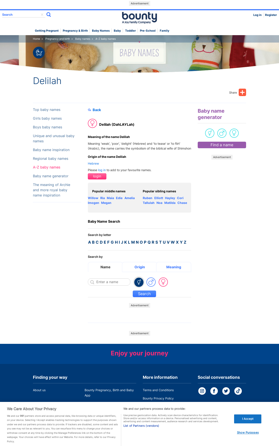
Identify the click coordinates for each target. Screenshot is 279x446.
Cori (180, 198)
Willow (93, 198)
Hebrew (93, 163)
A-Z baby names (46, 167)
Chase (182, 203)
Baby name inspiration (51, 150)
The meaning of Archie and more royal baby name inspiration (51, 190)
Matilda (169, 203)
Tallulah (149, 203)
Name (105, 267)
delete (42, 15)
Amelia (129, 198)
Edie (119, 198)
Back (94, 110)
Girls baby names (47, 118)
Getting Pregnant (47, 30)
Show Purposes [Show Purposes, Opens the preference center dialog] (248, 439)
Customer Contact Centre (103, 403)
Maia (110, 198)
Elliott (158, 198)
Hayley (170, 198)
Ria (102, 198)
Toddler (130, 30)
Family (164, 30)
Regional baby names (50, 159)
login (97, 176)
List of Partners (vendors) (141, 432)
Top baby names (46, 110)
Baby (117, 30)
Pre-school (148, 30)
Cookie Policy (152, 406)
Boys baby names (47, 127)
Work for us (41, 403)
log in (102, 170)
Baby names (101, 30)
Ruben (147, 198)
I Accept (247, 425)
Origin (139, 267)
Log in (257, 15)
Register (271, 15)
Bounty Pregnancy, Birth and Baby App (109, 392)
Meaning (173, 267)
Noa (159, 203)
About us (39, 390)
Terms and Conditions (158, 390)
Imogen (93, 203)
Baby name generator (50, 176)
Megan (106, 203)
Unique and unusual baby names (54, 138)
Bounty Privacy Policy (158, 398)
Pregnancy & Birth (75, 30)
